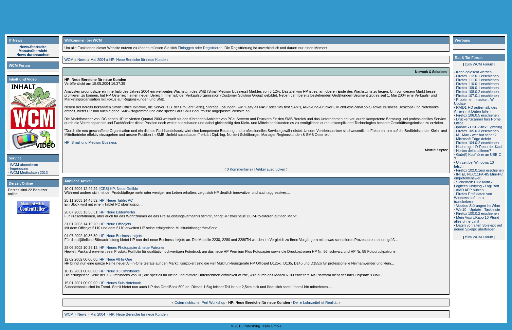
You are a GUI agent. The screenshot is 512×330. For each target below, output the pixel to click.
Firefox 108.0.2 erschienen (477, 92)
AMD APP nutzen (470, 190)
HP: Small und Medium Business (90, 142)
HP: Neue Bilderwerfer (117, 212)
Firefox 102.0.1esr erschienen (480, 170)
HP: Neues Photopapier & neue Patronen (132, 247)
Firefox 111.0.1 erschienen (477, 80)
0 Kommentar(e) (240, 169)
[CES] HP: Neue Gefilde (119, 189)
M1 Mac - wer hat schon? (476, 135)
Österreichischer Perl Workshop (199, 302)
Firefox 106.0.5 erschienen (477, 115)
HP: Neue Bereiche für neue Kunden (138, 60)
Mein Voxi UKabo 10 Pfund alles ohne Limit (476, 219)
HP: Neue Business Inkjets (121, 236)
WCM (69, 60)
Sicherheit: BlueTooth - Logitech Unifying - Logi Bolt (476, 184)
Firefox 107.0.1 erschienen (477, 96)
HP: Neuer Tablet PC (116, 200)
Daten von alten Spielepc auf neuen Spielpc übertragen (478, 227)
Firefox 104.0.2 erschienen (477, 143)
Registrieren (212, 48)
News (81, 60)
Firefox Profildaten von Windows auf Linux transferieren (473, 198)
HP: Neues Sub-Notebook (120, 283)
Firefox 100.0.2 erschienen (477, 213)
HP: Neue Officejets (115, 224)
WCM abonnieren (24, 165)
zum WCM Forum (479, 64)
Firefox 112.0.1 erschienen (477, 76)
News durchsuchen (32, 55)
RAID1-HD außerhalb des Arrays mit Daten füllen (475, 109)
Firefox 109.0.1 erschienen (477, 88)
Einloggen (186, 48)
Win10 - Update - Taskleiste (478, 209)
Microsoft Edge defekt (473, 139)
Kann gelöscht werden (474, 72)
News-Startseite (32, 47)
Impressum (18, 169)
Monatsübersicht (33, 51)
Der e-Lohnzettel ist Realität (315, 302)
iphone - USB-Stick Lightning (479, 127)
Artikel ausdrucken (270, 169)
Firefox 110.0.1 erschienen (477, 84)
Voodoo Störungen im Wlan (478, 206)
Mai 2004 (97, 60)
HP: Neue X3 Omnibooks (120, 271)
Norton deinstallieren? (473, 151)
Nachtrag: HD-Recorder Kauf (479, 147)
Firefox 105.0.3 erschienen (477, 131)
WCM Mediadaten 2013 (29, 172)
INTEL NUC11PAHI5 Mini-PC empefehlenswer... (478, 176)
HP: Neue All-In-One (116, 259)
